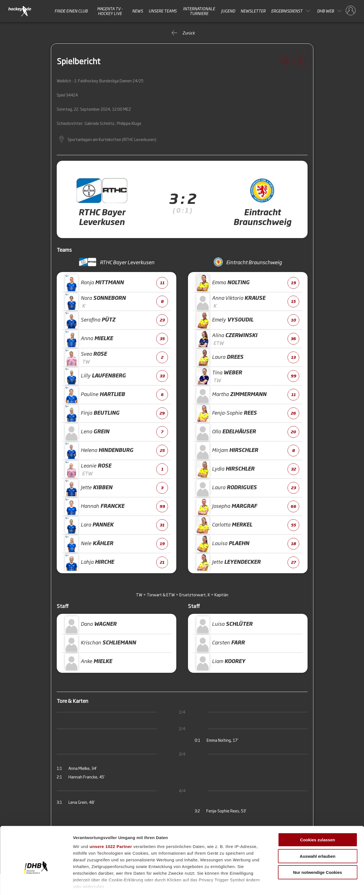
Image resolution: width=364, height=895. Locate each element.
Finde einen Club (71, 10)
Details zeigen (296, 884)
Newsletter (253, 10)
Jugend (228, 10)
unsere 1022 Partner (111, 815)
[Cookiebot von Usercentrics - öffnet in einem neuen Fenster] (36, 884)
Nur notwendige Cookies (317, 841)
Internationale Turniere (199, 11)
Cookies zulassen (317, 809)
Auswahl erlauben (317, 825)
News (137, 10)
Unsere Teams (162, 10)
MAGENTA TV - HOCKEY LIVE (110, 11)
